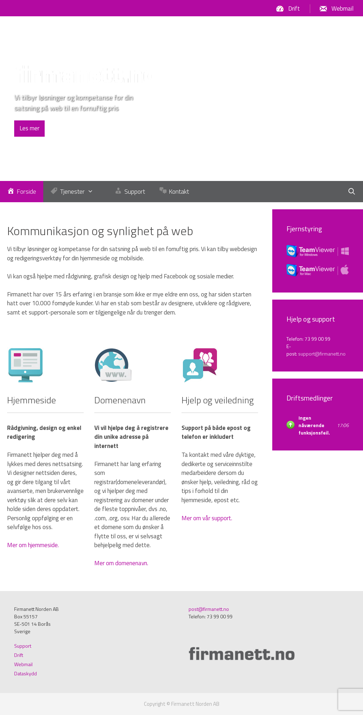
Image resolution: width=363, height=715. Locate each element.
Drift (294, 8)
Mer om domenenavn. (121, 563)
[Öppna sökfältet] (352, 191)
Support (22, 645)
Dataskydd (25, 673)
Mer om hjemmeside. (33, 545)
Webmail (342, 8)
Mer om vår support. (207, 518)
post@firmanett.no (209, 609)
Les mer (29, 128)
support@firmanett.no (322, 353)
